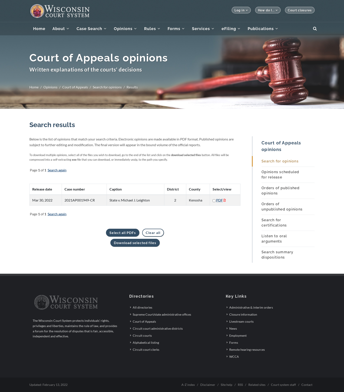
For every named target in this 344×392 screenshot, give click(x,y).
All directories (142, 307)
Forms (233, 342)
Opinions (50, 87)
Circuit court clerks (146, 349)
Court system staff (283, 385)
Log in (241, 10)
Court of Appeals (75, 87)
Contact (306, 385)
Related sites (256, 385)
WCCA (234, 356)
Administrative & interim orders (251, 307)
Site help (226, 385)
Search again (57, 170)
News (233, 328)
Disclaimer (207, 385)
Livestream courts (241, 321)
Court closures (300, 10)
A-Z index (188, 385)
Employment (238, 335)
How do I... (268, 10)
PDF (219, 200)
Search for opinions (107, 87)
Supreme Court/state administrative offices (162, 314)
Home (34, 87)
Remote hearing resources (247, 349)
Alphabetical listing (146, 342)
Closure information (243, 314)
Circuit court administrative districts (158, 328)
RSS (240, 385)
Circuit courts (142, 335)
